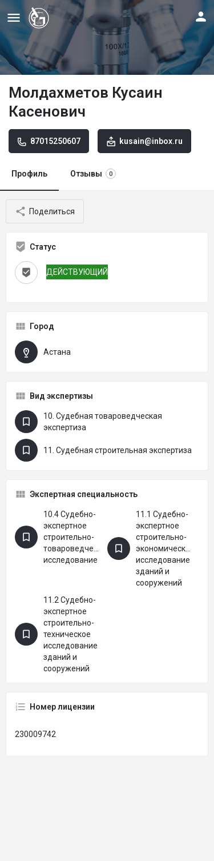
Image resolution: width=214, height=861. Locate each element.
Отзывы (93, 174)
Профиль (29, 173)
